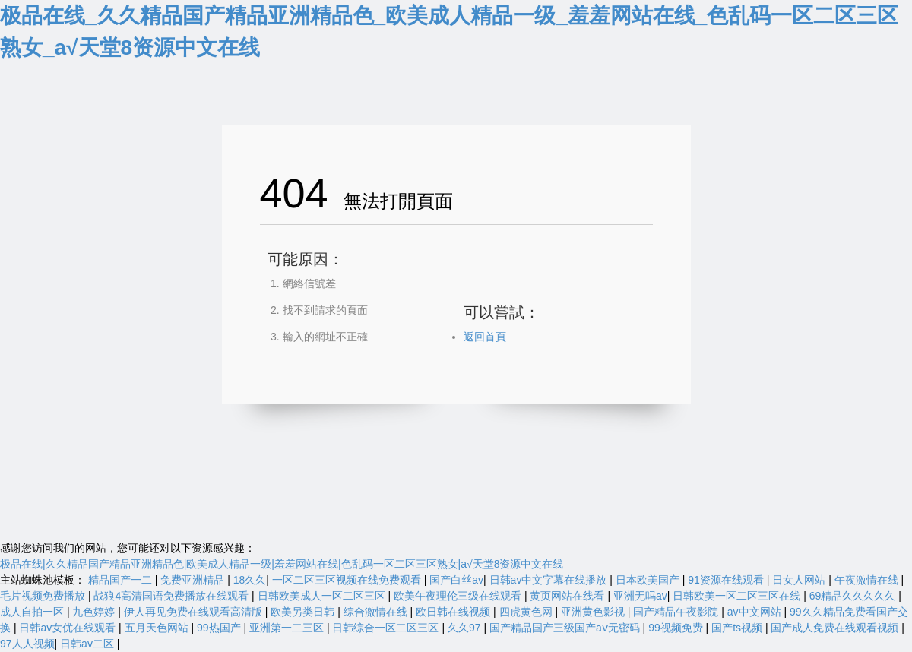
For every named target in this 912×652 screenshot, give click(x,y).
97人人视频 (27, 644)
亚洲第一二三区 (288, 628)
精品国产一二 (121, 580)
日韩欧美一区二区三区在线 (738, 596)
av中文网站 (755, 612)
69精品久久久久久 (853, 596)
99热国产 (220, 628)
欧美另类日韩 (304, 612)
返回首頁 (485, 337)
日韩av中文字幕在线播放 (549, 580)
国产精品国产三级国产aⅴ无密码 (566, 628)
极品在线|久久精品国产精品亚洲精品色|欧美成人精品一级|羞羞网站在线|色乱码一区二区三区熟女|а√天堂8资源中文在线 (281, 564)
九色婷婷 (95, 612)
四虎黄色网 (527, 612)
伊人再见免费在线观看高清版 (194, 612)
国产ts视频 (738, 628)
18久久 (250, 580)
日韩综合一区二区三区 (387, 628)
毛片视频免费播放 (44, 596)
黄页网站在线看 (568, 596)
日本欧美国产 (649, 580)
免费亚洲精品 (193, 580)
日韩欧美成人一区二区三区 (323, 596)
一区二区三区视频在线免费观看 (348, 580)
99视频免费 (676, 628)
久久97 (465, 628)
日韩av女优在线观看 (69, 628)
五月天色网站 (158, 628)
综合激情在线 (377, 612)
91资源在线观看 (727, 580)
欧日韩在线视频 (454, 612)
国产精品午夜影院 (677, 612)
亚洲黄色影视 (594, 612)
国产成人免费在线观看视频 (836, 628)
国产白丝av (456, 580)
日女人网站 (800, 580)
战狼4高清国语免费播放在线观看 (172, 596)
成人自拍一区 (33, 612)
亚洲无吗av (640, 596)
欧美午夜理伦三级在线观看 (459, 596)
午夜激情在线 (867, 580)
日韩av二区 (88, 644)
